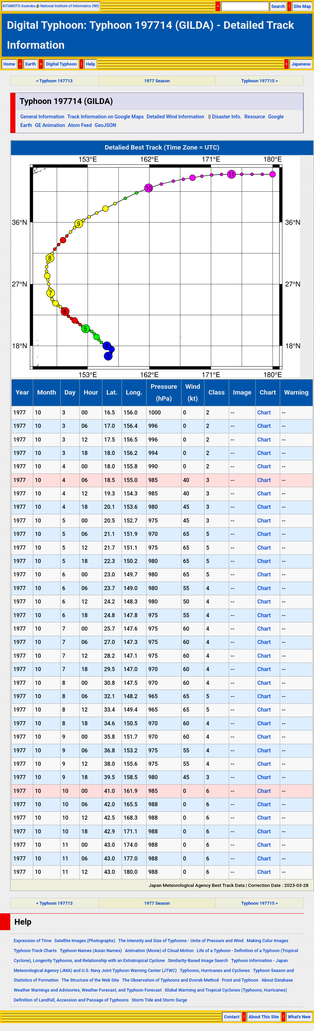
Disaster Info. (226, 117)
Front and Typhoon (240, 980)
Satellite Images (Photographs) (84, 940)
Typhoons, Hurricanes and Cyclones (215, 970)
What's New (299, 1016)
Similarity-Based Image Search (198, 960)
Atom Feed (80, 125)
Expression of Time (32, 940)
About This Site (264, 1016)
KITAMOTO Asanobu (19, 6)
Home (9, 64)
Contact (231, 1016)
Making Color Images (267, 940)
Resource (254, 117)
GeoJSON (105, 125)
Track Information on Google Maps (105, 117)
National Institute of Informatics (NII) (69, 6)
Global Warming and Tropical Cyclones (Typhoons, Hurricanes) (226, 990)
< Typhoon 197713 (54, 80)
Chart (264, 412)
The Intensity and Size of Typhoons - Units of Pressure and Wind (180, 940)
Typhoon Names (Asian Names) (91, 950)
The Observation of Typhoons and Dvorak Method (170, 980)
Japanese (301, 64)
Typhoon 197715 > (259, 80)
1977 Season (157, 80)
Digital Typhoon (61, 64)
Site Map (302, 6)
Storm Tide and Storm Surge (159, 1000)
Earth (30, 64)
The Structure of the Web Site (90, 980)
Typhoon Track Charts (35, 950)
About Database (277, 980)
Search (278, 6)
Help (90, 64)
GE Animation (50, 125)
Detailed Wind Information (175, 117)
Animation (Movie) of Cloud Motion (159, 950)
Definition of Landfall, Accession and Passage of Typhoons (71, 1000)
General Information (42, 117)
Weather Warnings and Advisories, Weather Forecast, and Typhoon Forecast (88, 990)
